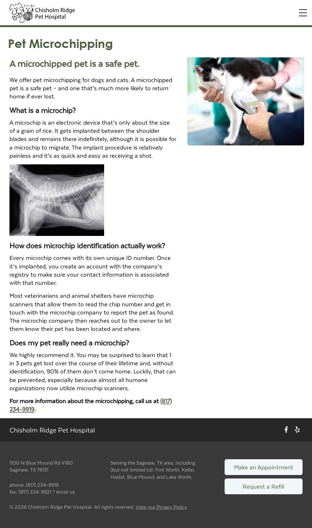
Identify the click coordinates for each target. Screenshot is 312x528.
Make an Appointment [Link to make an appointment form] (263, 467)
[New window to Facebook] (286, 430)
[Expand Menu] (303, 12)
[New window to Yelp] (297, 430)
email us (65, 492)
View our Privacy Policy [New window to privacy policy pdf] (161, 507)
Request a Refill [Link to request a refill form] (263, 486)
